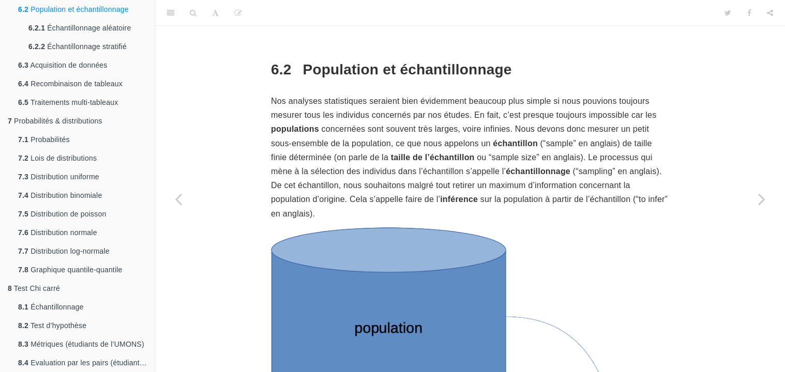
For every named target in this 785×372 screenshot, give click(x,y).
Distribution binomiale (60, 195)
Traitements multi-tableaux (68, 102)
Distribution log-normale (64, 251)
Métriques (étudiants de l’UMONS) (81, 344)
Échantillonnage (51, 307)
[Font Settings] (215, 13)
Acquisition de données (63, 65)
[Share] (770, 13)
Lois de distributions (57, 158)
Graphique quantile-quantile (70, 270)
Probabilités (44, 139)
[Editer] (238, 13)
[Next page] (761, 199)
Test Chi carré (34, 288)
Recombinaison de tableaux (70, 84)
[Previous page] (178, 199)
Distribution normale (57, 232)
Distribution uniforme (58, 177)
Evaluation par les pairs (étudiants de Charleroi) (86, 363)
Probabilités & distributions (55, 121)
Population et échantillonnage (73, 9)
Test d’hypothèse (52, 325)
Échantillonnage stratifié (77, 46)
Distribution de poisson (62, 214)
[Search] (193, 13)
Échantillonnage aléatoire (79, 28)
